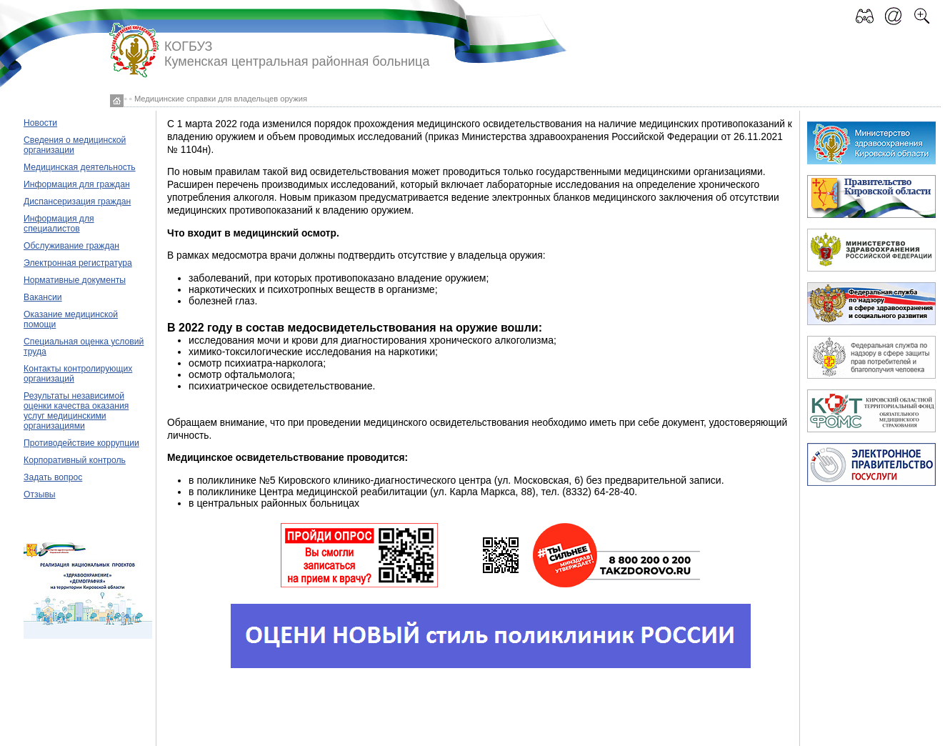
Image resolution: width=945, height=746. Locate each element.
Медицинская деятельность (80, 167)
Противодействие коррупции (81, 443)
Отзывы (40, 494)
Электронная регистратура (78, 263)
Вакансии (43, 297)
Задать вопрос (53, 477)
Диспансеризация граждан (77, 202)
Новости (40, 123)
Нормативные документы (75, 280)
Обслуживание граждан (71, 246)
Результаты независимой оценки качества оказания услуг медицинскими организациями (76, 411)
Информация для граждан (77, 184)
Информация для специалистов (59, 224)
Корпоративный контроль (75, 460)
